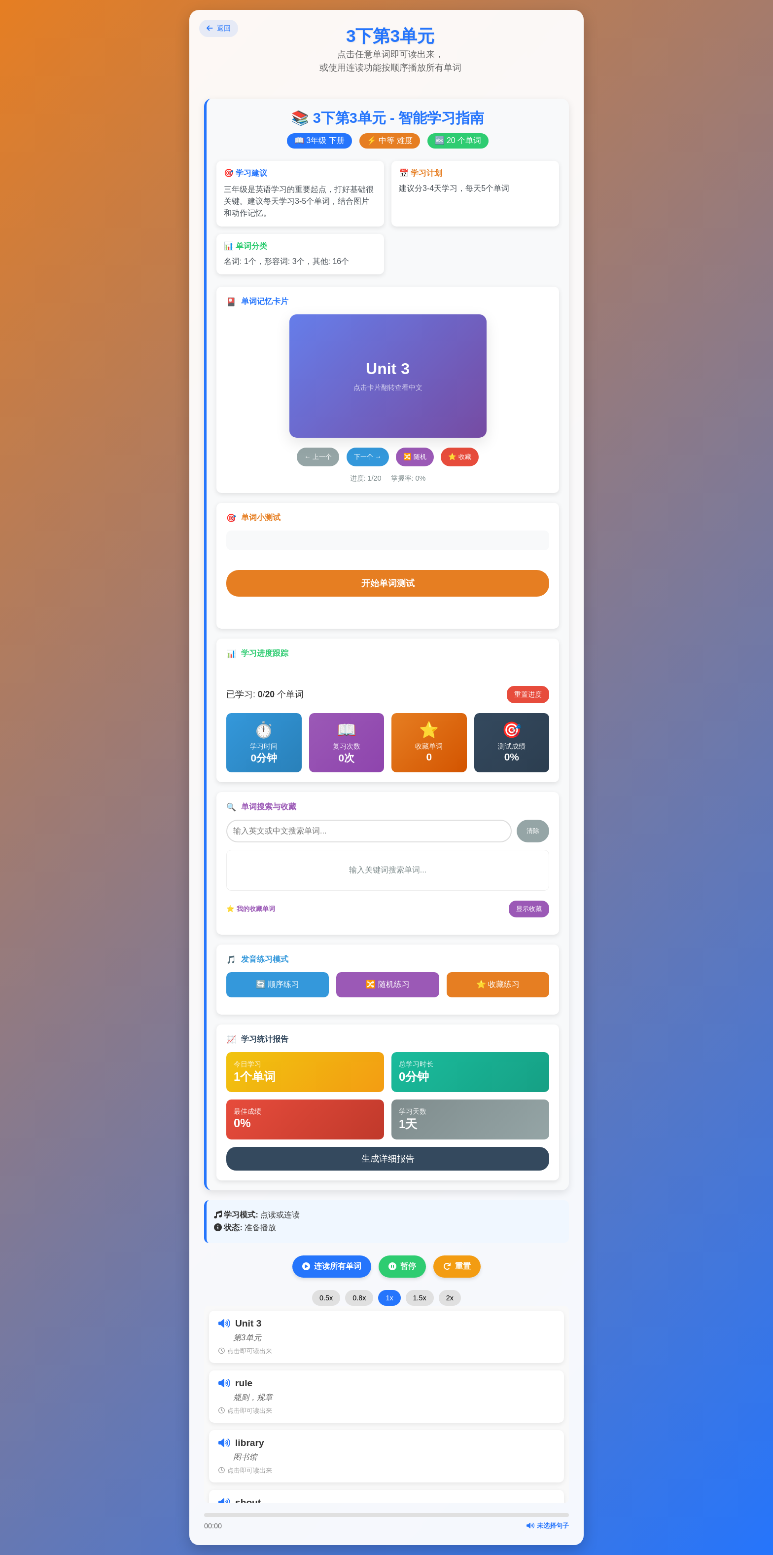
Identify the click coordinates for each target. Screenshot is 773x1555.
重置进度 (528, 694)
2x (450, 1298)
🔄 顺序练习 (277, 984)
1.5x (419, 1298)
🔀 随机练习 (387, 984)
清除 (533, 830)
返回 (219, 28)
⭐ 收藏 (459, 456)
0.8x (359, 1298)
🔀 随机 (414, 456)
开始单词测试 (388, 583)
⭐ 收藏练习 (498, 984)
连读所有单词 (331, 1266)
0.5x (326, 1298)
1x (389, 1298)
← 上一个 (318, 456)
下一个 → (368, 456)
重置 (457, 1266)
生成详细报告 (388, 1159)
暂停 (402, 1266)
